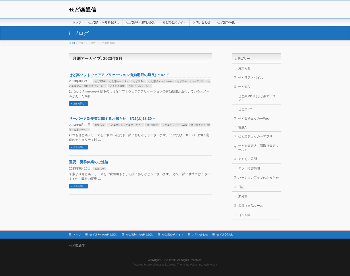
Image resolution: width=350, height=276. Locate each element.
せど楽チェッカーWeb (160, 81)
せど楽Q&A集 (225, 234)
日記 (241, 187)
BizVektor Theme (175, 264)
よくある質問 (117, 86)
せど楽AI (244, 86)
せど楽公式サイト (172, 234)
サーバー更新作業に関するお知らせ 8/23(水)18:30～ (112, 119)
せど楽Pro (138, 81)
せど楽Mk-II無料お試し (140, 234)
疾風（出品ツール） (140, 86)
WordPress (154, 264)
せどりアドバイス (250, 77)
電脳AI (242, 127)
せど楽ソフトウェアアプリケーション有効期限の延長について (119, 75)
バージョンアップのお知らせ (258, 177)
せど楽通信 (82, 10)
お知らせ (99, 125)
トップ (77, 234)
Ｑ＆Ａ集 (244, 215)
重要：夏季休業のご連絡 (88, 162)
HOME (72, 43)
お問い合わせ (200, 234)
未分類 (243, 196)
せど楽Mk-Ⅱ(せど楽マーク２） (112, 81)
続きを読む (79, 103)
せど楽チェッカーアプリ (190, 81)
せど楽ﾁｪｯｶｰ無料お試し (104, 234)
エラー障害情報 (249, 168)
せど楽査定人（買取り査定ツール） (258, 147)
